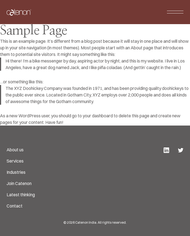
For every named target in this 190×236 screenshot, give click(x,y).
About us (15, 149)
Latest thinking (21, 194)
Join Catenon (19, 183)
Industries (16, 172)
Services (15, 161)
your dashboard (98, 115)
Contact (15, 206)
